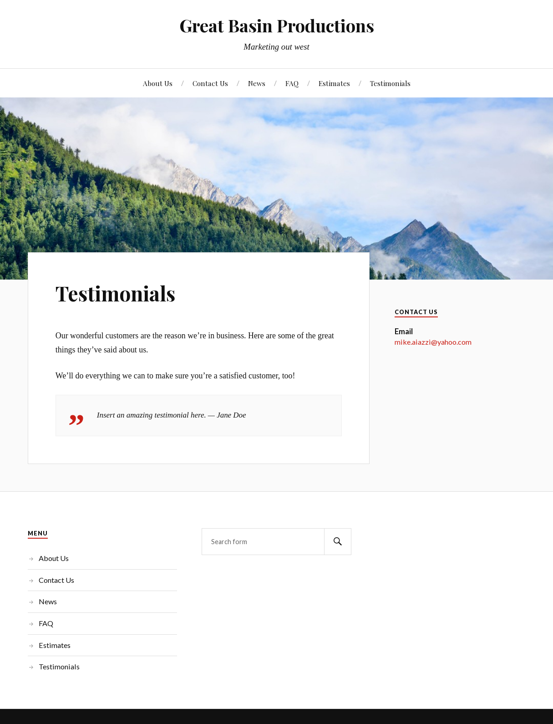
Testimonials (390, 83)
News (256, 83)
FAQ (292, 83)
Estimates (334, 83)
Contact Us (210, 83)
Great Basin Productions (276, 25)
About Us (157, 83)
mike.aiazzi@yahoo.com (433, 341)
